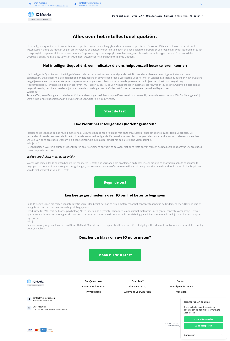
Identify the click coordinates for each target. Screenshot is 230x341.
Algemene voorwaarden (137, 291)
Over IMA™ (138, 15)
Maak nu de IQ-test (115, 254)
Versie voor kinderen (93, 286)
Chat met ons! (40, 2)
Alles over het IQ (137, 286)
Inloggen (181, 15)
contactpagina (62, 5)
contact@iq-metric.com (90, 2)
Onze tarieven (154, 15)
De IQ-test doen (120, 15)
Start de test (115, 111)
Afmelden (181, 291)
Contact (168, 15)
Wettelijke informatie (181, 286)
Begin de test (115, 182)
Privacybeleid (93, 291)
